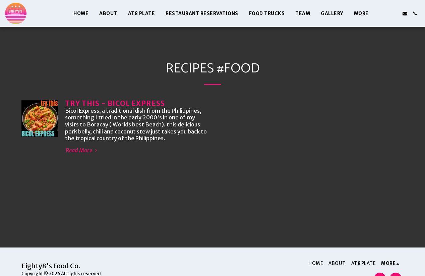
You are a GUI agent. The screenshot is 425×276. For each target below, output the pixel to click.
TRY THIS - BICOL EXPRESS (115, 103)
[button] (384, 13)
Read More (82, 150)
